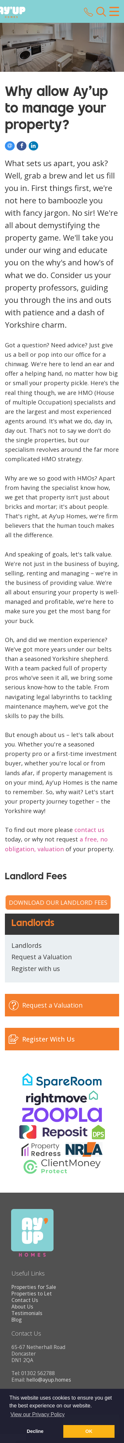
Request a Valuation (41, 957)
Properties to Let (31, 1293)
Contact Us (24, 1300)
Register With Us (48, 1039)
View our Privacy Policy (37, 1414)
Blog (16, 1319)
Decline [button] (35, 1431)
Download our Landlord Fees (58, 902)
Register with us (35, 969)
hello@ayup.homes (48, 1379)
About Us (22, 1306)
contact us (89, 830)
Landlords (26, 945)
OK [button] (89, 1431)
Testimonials (26, 1313)
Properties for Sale (33, 1287)
